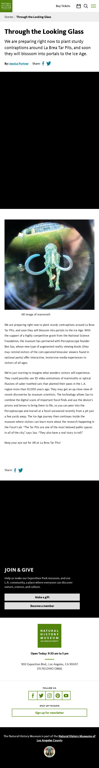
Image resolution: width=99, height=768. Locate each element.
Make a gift (42, 602)
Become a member (42, 610)
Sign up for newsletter (49, 713)
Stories (9, 17)
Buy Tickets (63, 6)
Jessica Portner (19, 63)
